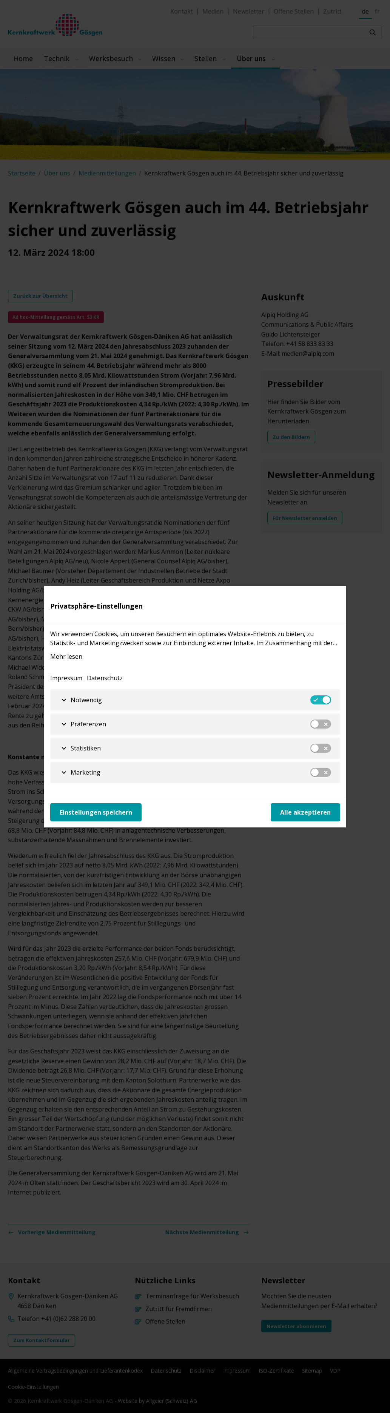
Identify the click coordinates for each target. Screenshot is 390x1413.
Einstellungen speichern (96, 812)
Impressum (66, 678)
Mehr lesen (66, 656)
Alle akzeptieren (305, 812)
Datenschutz (105, 678)
